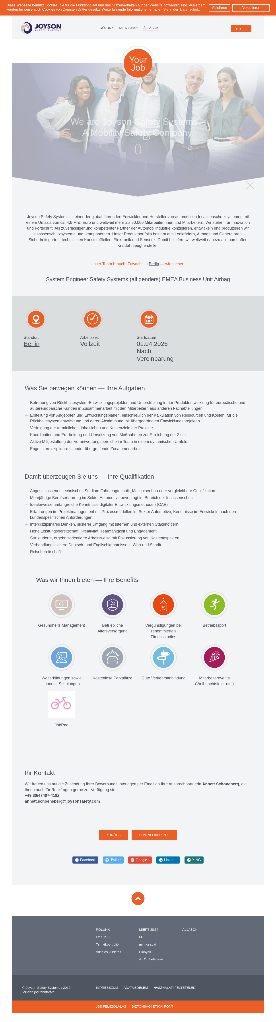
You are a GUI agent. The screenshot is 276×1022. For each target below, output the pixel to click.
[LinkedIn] (168, 861)
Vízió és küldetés (108, 953)
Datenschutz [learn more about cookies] (190, 9)
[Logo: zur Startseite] (41, 28)
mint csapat (147, 946)
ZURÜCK (113, 836)
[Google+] (140, 861)
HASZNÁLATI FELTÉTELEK (174, 989)
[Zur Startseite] (42, 933)
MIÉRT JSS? (128, 28)
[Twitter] (113, 861)
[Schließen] (250, 186)
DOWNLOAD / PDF (154, 836)
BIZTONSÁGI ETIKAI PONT (152, 1008)
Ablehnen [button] (219, 8)
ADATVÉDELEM (136, 989)
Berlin (154, 265)
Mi (141, 938)
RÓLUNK (107, 28)
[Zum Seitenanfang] (138, 900)
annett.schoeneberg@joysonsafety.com (62, 802)
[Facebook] (85, 861)
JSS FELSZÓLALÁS (111, 1008)
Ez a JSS (103, 938)
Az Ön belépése (151, 960)
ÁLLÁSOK (150, 28)
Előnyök (145, 953)
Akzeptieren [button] (250, 8)
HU (238, 29)
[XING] (194, 861)
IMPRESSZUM (107, 989)
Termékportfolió (107, 946)
